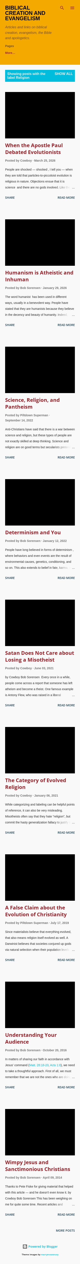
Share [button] (10, 197)
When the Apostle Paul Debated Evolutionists (34, 148)
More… (62, 53)
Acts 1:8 (55, 1065)
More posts (65, 1230)
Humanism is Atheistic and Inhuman (39, 276)
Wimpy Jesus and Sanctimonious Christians (37, 1165)
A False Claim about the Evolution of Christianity (36, 911)
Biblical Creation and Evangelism (25, 13)
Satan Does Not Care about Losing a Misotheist (39, 656)
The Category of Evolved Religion (35, 783)
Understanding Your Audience (31, 1038)
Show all (64, 74)
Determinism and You (33, 532)
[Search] (62, 7)
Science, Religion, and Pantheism (32, 403)
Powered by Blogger (40, 1246)
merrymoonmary (49, 1254)
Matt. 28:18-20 (38, 1065)
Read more (66, 197)
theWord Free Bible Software (25, 53)
